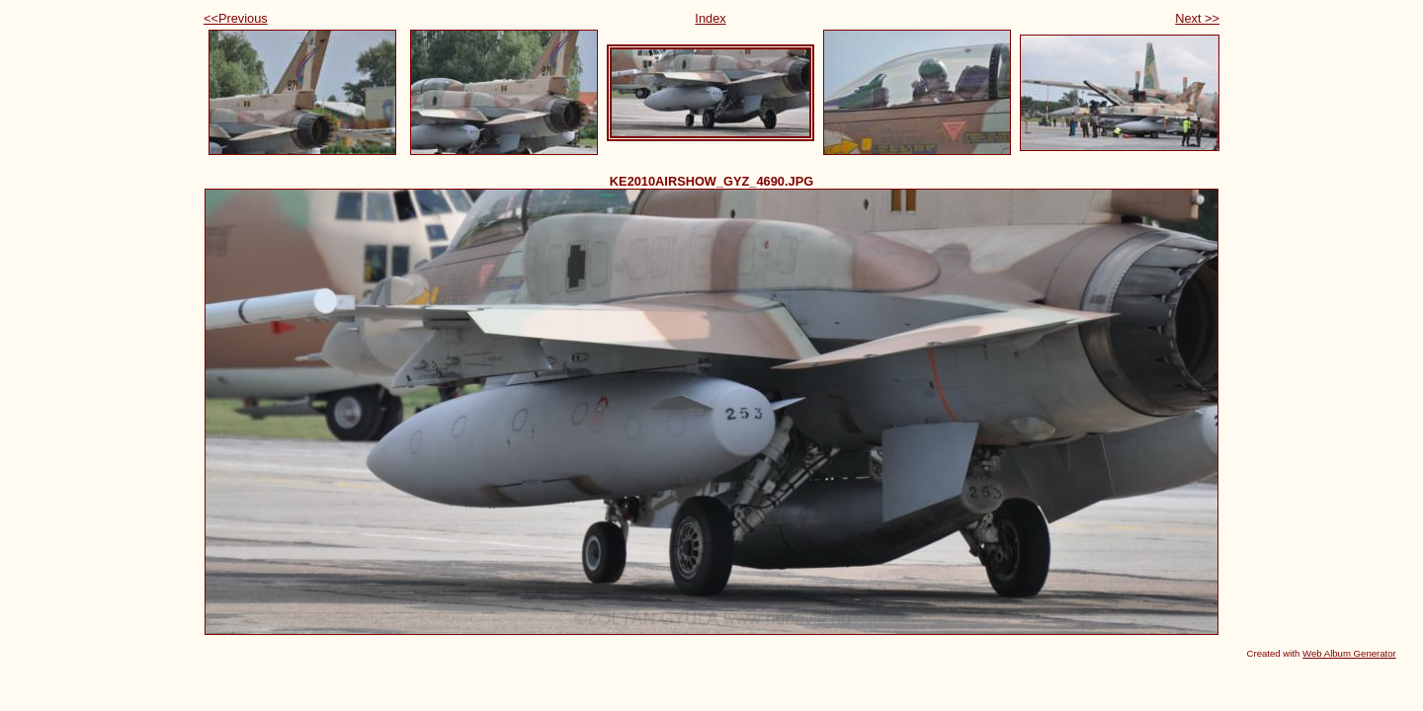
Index (710, 18)
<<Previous (236, 18)
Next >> (1197, 18)
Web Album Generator (1349, 653)
